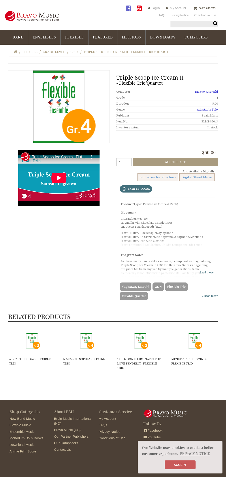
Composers (196, 37)
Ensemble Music (21, 431)
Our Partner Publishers (71, 436)
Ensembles (44, 37)
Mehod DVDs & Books (26, 438)
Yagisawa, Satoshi (206, 91)
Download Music (21, 444)
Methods (131, 37)
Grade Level (54, 52)
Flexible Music (20, 425)
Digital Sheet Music (197, 177)
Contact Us (62, 449)
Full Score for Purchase (157, 177)
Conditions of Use (112, 438)
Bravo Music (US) (67, 430)
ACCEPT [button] (179, 465)
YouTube (152, 437)
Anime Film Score (22, 451)
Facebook (152, 430)
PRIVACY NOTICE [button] (195, 453)
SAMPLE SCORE (136, 189)
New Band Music (22, 418)
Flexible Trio (176, 286)
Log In (156, 8)
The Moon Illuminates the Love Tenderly (139, 363)
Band (18, 37)
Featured (103, 37)
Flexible (74, 37)
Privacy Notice (109, 431)
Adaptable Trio (207, 109)
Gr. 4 (74, 52)
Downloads (162, 37)
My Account (178, 8)
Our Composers (66, 443)
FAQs (103, 425)
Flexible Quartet (134, 296)
